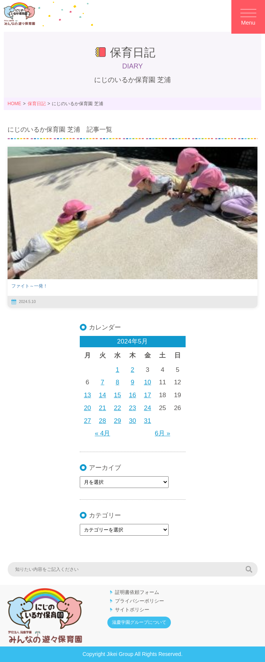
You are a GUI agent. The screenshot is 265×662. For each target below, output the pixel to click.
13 (87, 395)
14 (102, 395)
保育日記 (37, 103)
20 (87, 408)
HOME (14, 103)
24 (147, 408)
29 (117, 420)
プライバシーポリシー (139, 601)
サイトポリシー (132, 609)
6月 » (162, 433)
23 (132, 408)
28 (102, 420)
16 (132, 395)
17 (147, 395)
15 (117, 395)
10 (147, 382)
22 (117, 408)
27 (87, 420)
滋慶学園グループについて (139, 622)
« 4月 (102, 433)
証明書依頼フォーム (137, 592)
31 (147, 420)
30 (132, 420)
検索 (248, 569)
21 (102, 408)
